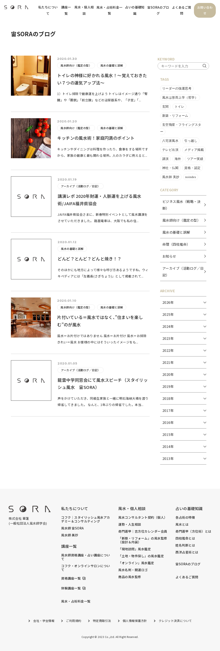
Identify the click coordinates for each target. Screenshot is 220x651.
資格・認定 (192, 168)
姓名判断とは (185, 545)
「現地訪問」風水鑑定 (134, 549)
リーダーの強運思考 (176, 88)
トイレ (179, 106)
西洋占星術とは (186, 552)
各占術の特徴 (185, 517)
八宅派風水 (170, 140)
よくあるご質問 (181, 10)
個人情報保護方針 (135, 621)
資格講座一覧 (71, 578)
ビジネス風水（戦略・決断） (181, 205)
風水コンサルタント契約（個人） (142, 517)
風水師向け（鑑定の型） (76, 66)
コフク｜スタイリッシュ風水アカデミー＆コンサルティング (85, 519)
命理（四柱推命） (176, 244)
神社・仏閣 (170, 168)
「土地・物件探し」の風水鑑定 (141, 556)
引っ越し (190, 140)
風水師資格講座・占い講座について (85, 557)
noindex (190, 177)
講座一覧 (66, 10)
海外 (178, 159)
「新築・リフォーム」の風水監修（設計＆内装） (142, 540)
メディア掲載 (194, 149)
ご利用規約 (73, 621)
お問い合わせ (204, 10)
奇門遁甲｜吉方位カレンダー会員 (142, 531)
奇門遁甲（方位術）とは (193, 531)
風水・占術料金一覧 (109, 10)
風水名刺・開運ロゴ (133, 570)
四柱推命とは (185, 538)
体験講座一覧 (71, 588)
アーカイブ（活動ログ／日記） (80, 186)
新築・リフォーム (175, 115)
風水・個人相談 (84, 10)
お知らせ (169, 256)
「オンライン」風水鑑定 (136, 563)
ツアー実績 (195, 159)
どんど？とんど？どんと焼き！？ (90, 259)
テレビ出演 (170, 149)
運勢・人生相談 (129, 524)
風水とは (181, 524)
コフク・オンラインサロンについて (85, 568)
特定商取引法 (102, 621)
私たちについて (48, 10)
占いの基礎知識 (135, 10)
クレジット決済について (175, 621)
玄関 (165, 106)
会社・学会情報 (43, 621)
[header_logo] (16, 8)
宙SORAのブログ (158, 10)
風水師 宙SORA (72, 528)
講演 (165, 159)
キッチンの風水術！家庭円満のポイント (96, 138)
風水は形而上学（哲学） (180, 97)
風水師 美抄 (170, 177)
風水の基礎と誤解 (112, 66)
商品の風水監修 (129, 577)
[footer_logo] (30, 510)
